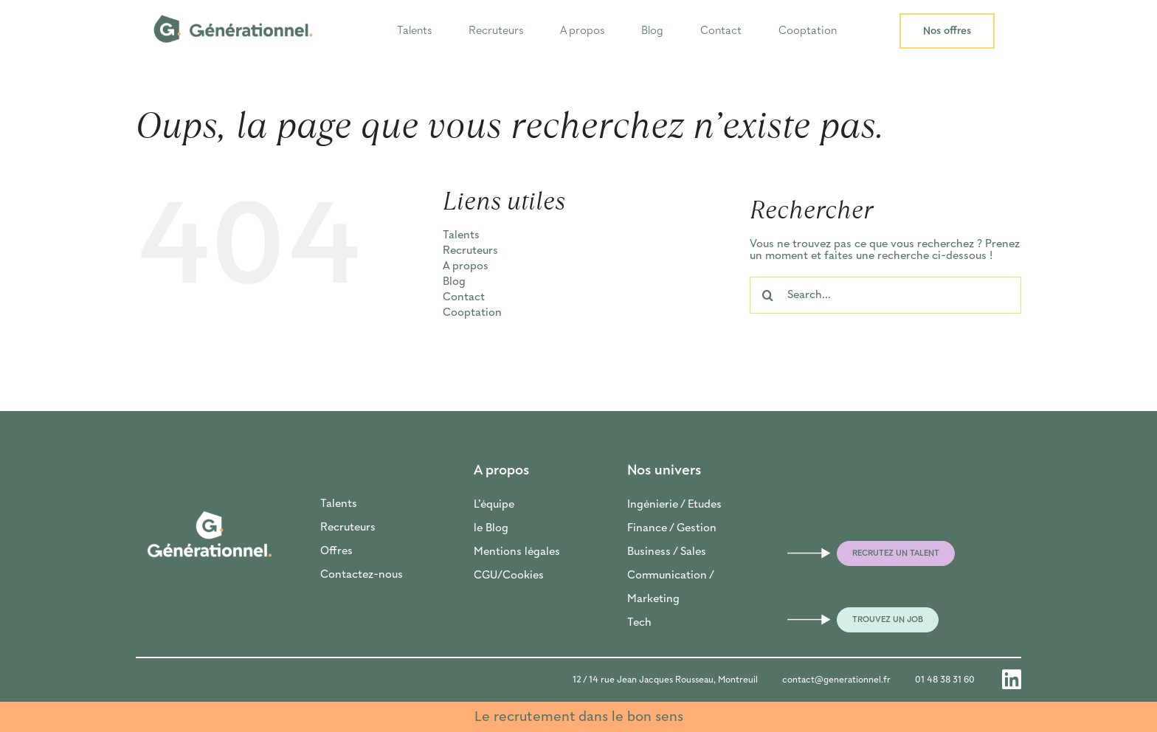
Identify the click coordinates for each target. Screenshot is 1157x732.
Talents (338, 504)
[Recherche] (768, 295)
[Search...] (885, 295)
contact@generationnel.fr (836, 680)
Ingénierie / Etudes (674, 505)
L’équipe (494, 505)
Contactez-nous (361, 575)
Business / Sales (666, 552)
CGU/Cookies (509, 575)
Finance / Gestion (671, 528)
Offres (336, 551)
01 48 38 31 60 (945, 680)
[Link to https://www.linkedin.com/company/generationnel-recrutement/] (1011, 680)
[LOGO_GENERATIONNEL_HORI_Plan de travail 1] (233, 9)
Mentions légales (517, 552)
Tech (639, 623)
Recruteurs (348, 528)
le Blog (491, 528)
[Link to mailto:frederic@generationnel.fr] (795, 553)
